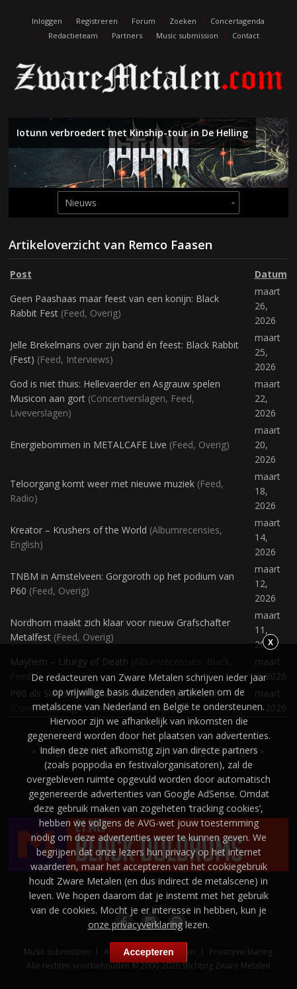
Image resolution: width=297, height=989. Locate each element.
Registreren (97, 21)
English (25, 544)
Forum (143, 21)
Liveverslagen (39, 413)
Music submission (187, 35)
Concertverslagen (128, 398)
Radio (22, 498)
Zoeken (182, 21)
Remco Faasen (170, 245)
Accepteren (148, 952)
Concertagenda (237, 21)
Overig (104, 313)
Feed (74, 313)
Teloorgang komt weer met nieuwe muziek (102, 483)
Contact (245, 35)
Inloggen (47, 21)
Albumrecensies (186, 530)
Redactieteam (73, 35)
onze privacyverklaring (135, 924)
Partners (127, 35)
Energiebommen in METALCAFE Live (88, 444)
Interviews (88, 359)
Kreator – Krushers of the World (78, 530)
